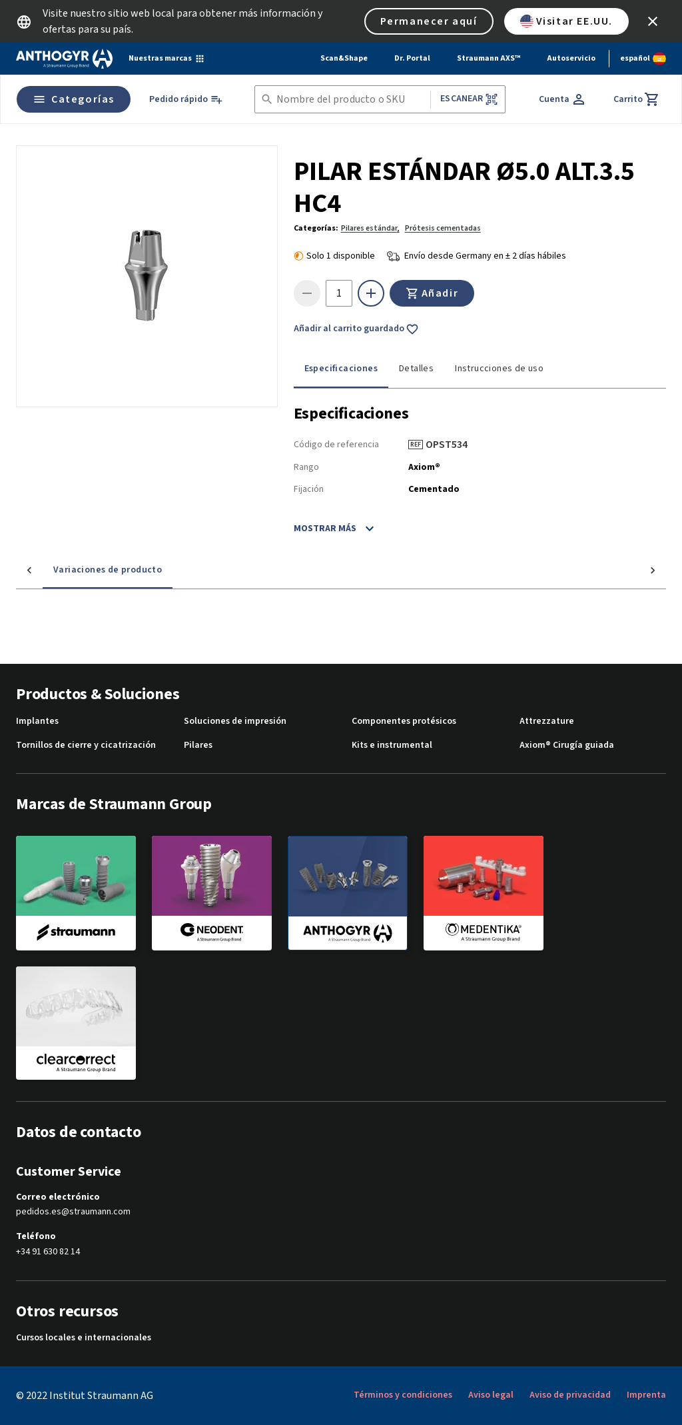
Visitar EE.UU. (566, 21)
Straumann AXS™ (488, 58)
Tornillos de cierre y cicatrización (86, 745)
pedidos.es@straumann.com (73, 1212)
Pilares (198, 745)
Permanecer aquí (429, 21)
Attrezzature (546, 721)
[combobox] (351, 99)
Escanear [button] (469, 99)
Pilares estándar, (370, 228)
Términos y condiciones (403, 1395)
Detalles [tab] (416, 368)
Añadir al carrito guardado (356, 329)
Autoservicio (571, 58)
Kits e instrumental (392, 745)
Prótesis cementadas (443, 228)
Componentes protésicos (404, 721)
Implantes (37, 721)
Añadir (432, 293)
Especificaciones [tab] (341, 368)
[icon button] (652, 21)
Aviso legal (490, 1395)
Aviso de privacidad (570, 1395)
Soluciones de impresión (235, 721)
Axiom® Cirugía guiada (566, 745)
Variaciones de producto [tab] (81, 570)
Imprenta (646, 1395)
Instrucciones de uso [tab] (499, 368)
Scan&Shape (344, 58)
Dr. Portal (412, 58)
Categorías (74, 99)
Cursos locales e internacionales (83, 1338)
